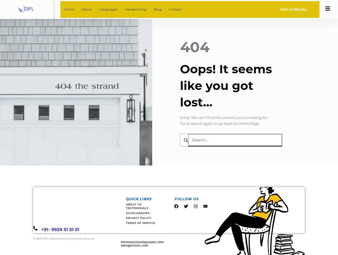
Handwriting (135, 9)
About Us (134, 204)
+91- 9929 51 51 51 (61, 229)
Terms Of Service (140, 223)
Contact (175, 9)
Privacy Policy (138, 218)
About (86, 9)
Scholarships (138, 213)
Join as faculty (293, 9)
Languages (108, 9)
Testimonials (137, 208)
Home (69, 9)
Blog (157, 9)
